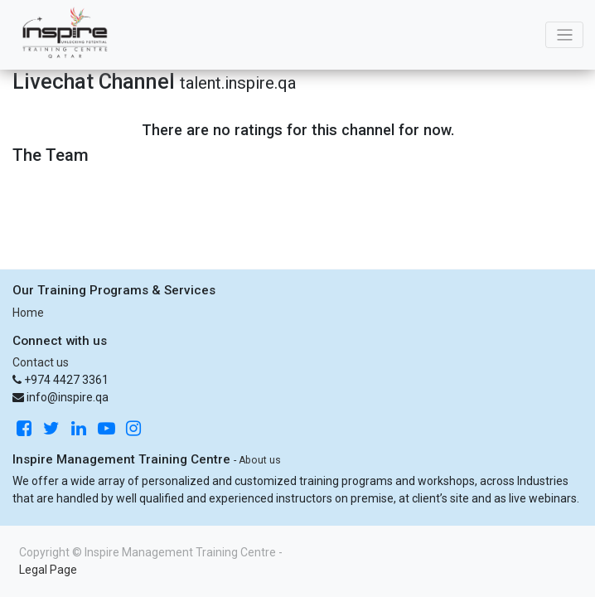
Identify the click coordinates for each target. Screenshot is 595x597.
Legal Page (48, 569)
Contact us (40, 362)
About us (260, 460)
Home (28, 312)
